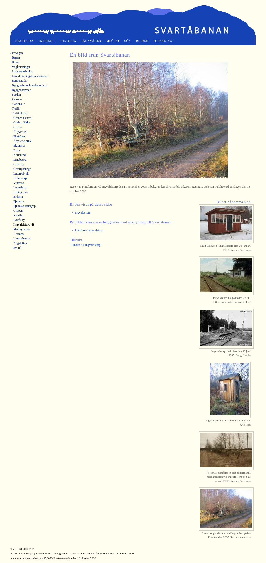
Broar (15, 62)
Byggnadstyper (21, 90)
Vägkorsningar (21, 67)
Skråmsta (19, 145)
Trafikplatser (20, 113)
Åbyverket (20, 132)
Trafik (16, 108)
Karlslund (19, 155)
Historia (68, 40)
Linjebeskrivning (22, 71)
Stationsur (18, 104)
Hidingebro (20, 192)
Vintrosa (18, 183)
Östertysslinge (22, 169)
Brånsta (18, 196)
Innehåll (47, 40)
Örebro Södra (21, 122)
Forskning (163, 40)
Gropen (18, 210)
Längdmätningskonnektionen (30, 76)
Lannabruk (20, 187)
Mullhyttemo (21, 229)
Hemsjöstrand (22, 238)
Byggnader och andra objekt (29, 85)
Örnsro (17, 127)
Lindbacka (20, 159)
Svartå (17, 248)
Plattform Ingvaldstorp (89, 230)
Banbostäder (19, 80)
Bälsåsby (19, 220)
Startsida (24, 40)
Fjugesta (18, 201)
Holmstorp (20, 178)
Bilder (142, 40)
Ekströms (19, 136)
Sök (127, 40)
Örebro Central (22, 118)
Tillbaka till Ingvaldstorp (85, 245)
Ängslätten (20, 243)
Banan (16, 57)
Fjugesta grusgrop (24, 206)
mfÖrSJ (113, 40)
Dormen (18, 234)
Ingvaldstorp (83, 212)
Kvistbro (18, 215)
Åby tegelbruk (22, 141)
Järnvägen (91, 40)
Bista (16, 150)
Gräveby (18, 164)
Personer (17, 99)
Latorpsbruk (21, 173)
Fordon (16, 94)
